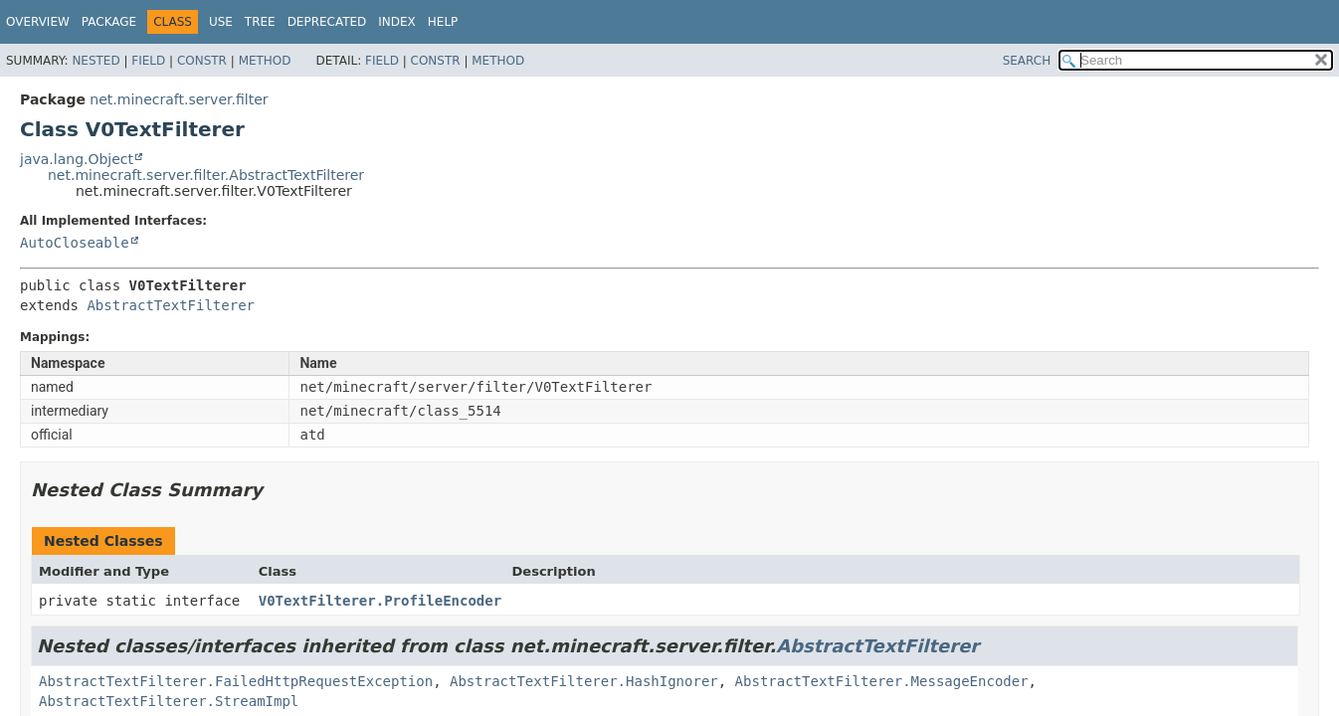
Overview (38, 22)
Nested (95, 61)
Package (109, 22)
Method (265, 61)
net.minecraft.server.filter (179, 99)
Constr (202, 61)
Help (443, 22)
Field (148, 61)
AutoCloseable (74, 243)
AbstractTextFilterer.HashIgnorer (584, 681)
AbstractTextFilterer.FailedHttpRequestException (236, 681)
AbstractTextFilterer (171, 305)
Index (397, 22)
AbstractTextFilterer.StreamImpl (168, 701)
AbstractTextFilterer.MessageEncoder (882, 681)
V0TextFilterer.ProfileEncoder (380, 601)
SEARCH (1027, 61)
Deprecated (327, 22)
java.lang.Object (76, 159)
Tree (260, 22)
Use (221, 22)
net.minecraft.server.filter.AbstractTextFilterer (206, 175)
